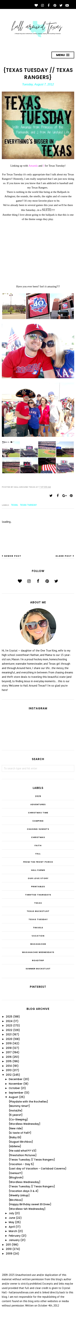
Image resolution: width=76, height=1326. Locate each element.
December (16, 1079)
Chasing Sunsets (38, 829)
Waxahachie (38, 944)
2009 (9, 1253)
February (15, 1236)
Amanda (34, 165)
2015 (9, 1061)
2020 (9, 1039)
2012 (9, 1075)
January (14, 1240)
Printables (38, 886)
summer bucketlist (38, 968)
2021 (9, 1034)
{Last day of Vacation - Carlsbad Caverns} (37, 1168)
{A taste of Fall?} (20, 1133)
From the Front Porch (38, 861)
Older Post (63, 555)
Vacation (38, 935)
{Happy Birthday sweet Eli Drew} (30, 1204)
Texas (14, 504)
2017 (9, 1052)
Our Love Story (38, 878)
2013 (9, 1070)
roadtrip (38, 960)
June (12, 1218)
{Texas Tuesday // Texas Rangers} (32, 1159)
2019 (9, 1043)
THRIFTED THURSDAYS (38, 894)
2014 (9, 1066)
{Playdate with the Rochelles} (28, 1101)
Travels (38, 927)
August (13, 1097)
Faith (38, 845)
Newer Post (12, 555)
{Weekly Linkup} (19, 1195)
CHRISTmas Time (38, 812)
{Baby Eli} (15, 1137)
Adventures (38, 804)
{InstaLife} (15, 1110)
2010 (9, 1249)
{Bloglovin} (16, 1177)
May (11, 1222)
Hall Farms (38, 870)
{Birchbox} (16, 1200)
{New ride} (16, 1128)
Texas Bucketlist (38, 911)
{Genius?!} (16, 1173)
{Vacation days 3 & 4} (23, 1191)
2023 (9, 1025)
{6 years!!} (16, 1115)
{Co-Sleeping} (18, 1119)
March (13, 1231)
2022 (9, 1030)
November (16, 1084)
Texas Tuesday (28, 504)
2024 (9, 1021)
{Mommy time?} (19, 1106)
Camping (38, 820)
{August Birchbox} (21, 1142)
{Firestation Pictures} (23, 1155)
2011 (8, 1244)
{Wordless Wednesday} (24, 1124)
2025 (38, 796)
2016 (9, 1057)
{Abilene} (15, 1146)
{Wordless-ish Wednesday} (27, 1209)
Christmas (38, 837)
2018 (9, 1048)
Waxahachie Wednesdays (38, 952)
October (14, 1088)
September (16, 1092)
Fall (38, 853)
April (12, 1227)
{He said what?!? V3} (22, 1150)
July (11, 1213)
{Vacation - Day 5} (21, 1164)
